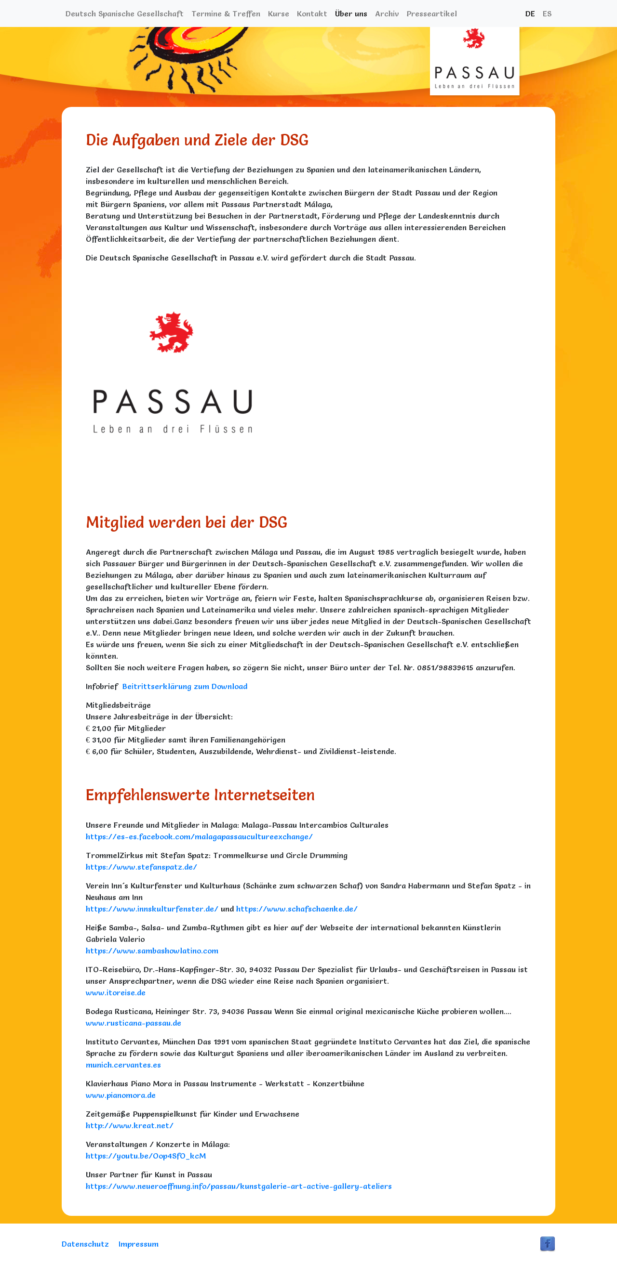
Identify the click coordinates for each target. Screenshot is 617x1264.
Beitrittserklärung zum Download (183, 686)
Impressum (139, 1244)
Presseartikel (431, 13)
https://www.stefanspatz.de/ (141, 867)
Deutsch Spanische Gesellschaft (125, 13)
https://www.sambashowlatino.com (152, 950)
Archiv (387, 13)
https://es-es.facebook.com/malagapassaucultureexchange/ (199, 836)
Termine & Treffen (225, 13)
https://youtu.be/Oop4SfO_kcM (146, 1155)
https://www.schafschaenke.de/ (297, 908)
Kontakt (312, 13)
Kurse (278, 13)
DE (530, 13)
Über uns (351, 13)
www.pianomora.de (121, 1095)
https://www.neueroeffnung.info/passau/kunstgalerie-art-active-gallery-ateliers (239, 1186)
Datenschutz (85, 1244)
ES (547, 13)
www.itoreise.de (116, 992)
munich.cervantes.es (123, 1064)
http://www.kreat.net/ (130, 1125)
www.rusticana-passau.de (133, 1023)
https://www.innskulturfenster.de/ (152, 908)
